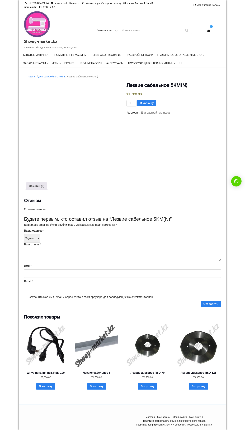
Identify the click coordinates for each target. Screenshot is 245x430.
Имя (27, 265)
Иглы (56, 63)
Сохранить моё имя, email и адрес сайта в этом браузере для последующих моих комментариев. (91, 297)
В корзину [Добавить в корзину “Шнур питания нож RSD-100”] (46, 386)
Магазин (150, 417)
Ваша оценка (34, 230)
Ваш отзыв (32, 244)
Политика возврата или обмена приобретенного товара (174, 420)
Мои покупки (180, 417)
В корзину (147, 103)
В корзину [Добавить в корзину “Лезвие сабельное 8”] (96, 386)
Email (28, 281)
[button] (236, 181)
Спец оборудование (108, 55)
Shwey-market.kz (40, 41)
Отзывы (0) (36, 186)
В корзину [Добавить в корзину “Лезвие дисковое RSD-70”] (147, 386)
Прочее (69, 63)
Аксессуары (114, 63)
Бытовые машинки (35, 55)
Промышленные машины (71, 55)
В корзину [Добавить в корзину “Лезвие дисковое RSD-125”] (198, 386)
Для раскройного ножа (51, 76)
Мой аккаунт (196, 417)
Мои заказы (163, 417)
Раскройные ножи (140, 55)
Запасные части (35, 63)
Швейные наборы (90, 63)
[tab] (36, 186)
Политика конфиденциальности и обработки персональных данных (174, 424)
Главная (31, 76)
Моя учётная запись (208, 5)
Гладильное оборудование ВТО (180, 55)
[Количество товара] (131, 103)
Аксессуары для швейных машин (152, 63)
